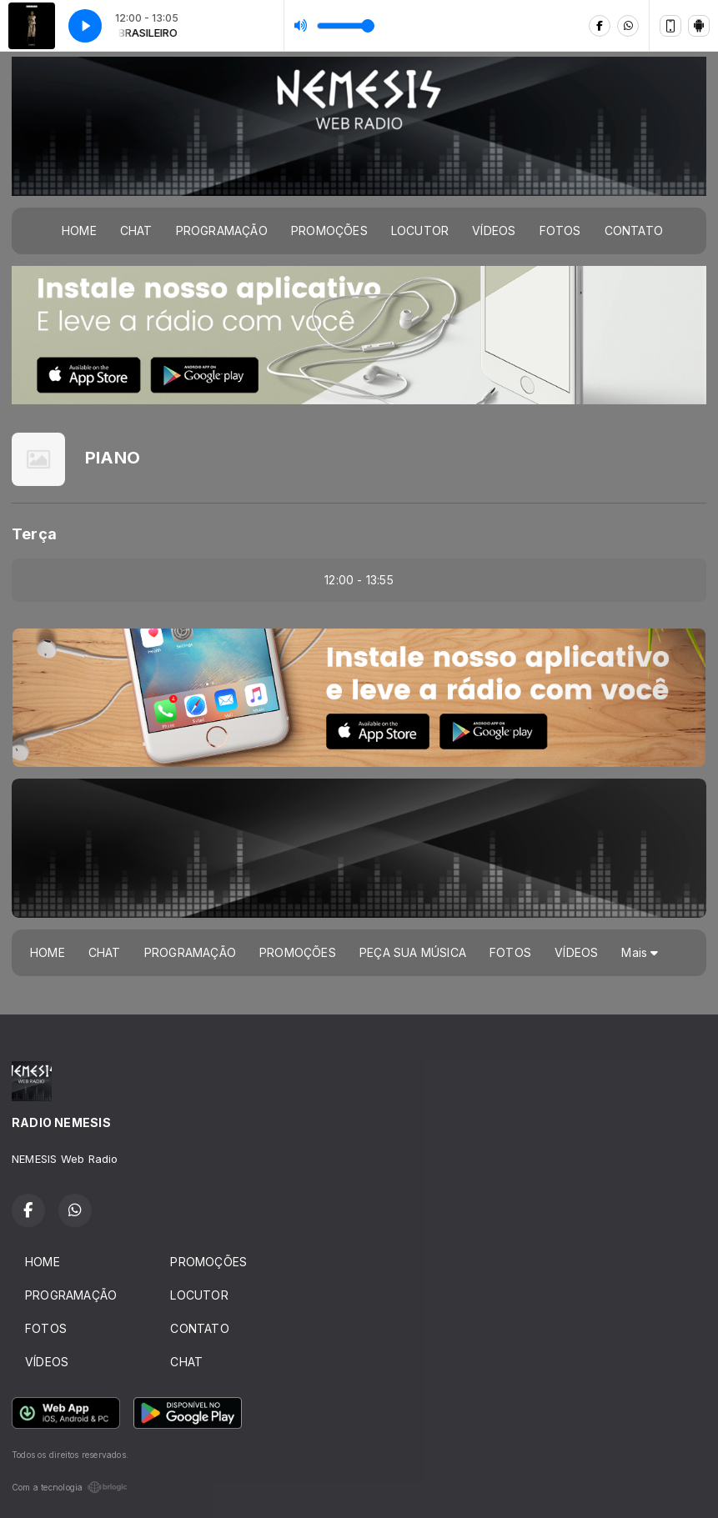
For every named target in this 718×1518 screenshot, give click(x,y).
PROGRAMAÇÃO (222, 230)
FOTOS (560, 230)
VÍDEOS (493, 230)
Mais (639, 952)
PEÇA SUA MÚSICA (412, 952)
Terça (34, 534)
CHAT (136, 230)
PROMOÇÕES (329, 230)
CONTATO (634, 230)
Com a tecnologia (70, 1487)
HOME (79, 230)
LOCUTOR (420, 230)
